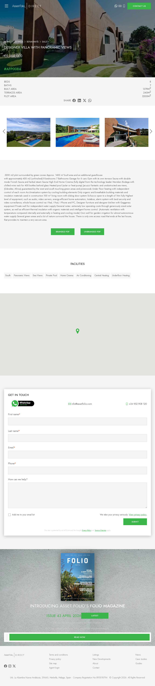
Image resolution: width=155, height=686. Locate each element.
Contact (96, 667)
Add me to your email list (23, 514)
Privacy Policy (86, 530)
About (95, 663)
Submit (135, 521)
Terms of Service (100, 530)
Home (7, 41)
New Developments (102, 659)
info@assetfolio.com (80, 404)
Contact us (139, 6)
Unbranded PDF (92, 231)
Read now (79, 637)
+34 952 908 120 (136, 404)
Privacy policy (55, 659)
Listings (18, 41)
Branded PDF (62, 231)
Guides (138, 663)
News (138, 654)
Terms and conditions (58, 654)
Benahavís (33, 41)
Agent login (54, 667)
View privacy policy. (138, 514)
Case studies (141, 659)
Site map (53, 663)
